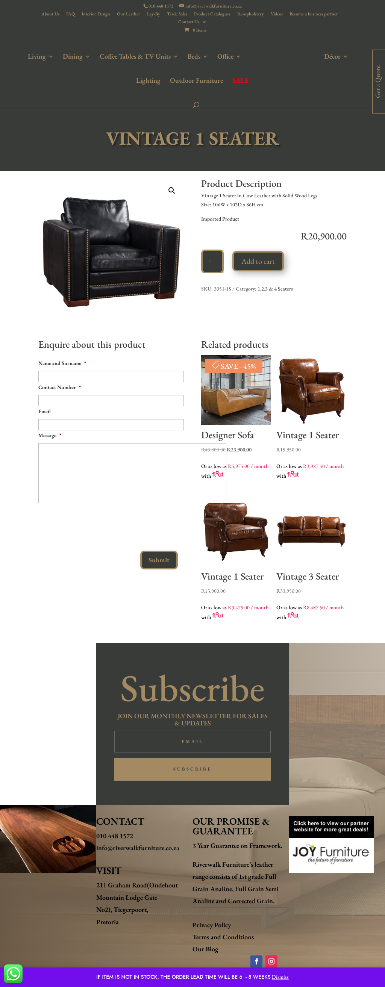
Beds (178, 56)
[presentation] (95, 524)
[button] (172, 190)
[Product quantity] (212, 262)
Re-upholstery (250, 14)
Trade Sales (177, 14)
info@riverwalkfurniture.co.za (137, 847)
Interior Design (96, 14)
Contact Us (188, 22)
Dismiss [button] (280, 976)
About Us (50, 14)
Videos (277, 14)
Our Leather (128, 14)
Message (49, 435)
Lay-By (153, 14)
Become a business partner (314, 14)
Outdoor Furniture (179, 80)
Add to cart (258, 261)
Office (210, 56)
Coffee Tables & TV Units (119, 56)
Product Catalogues (212, 14)
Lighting (351, 56)
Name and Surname (62, 363)
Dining (57, 56)
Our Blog (205, 949)
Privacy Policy (211, 924)
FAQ (70, 14)
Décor (314, 56)
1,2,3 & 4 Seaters (275, 288)
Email (44, 411)
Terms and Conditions (223, 937)
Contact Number (59, 387)
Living (21, 56)
